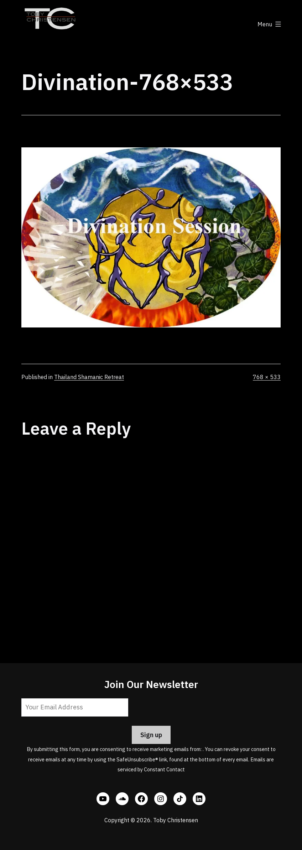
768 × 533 (267, 377)
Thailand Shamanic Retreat (89, 377)
